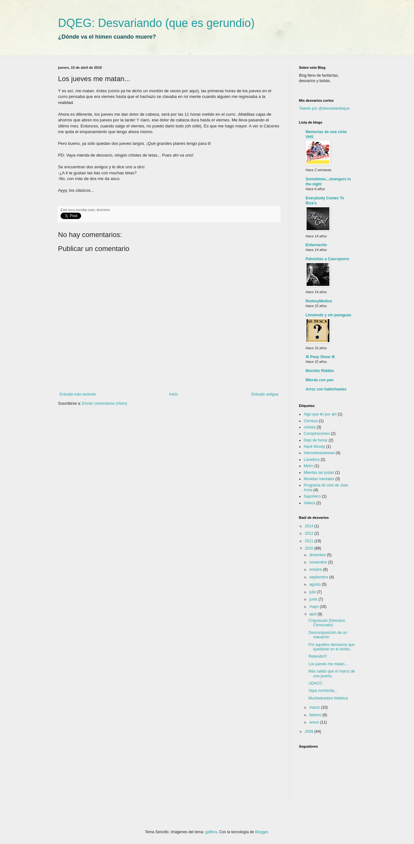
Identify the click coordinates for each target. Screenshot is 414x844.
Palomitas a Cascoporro (327, 259)
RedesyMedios (319, 301)
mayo (314, 606)
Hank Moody (314, 446)
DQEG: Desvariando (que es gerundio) (156, 22)
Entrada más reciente (78, 394)
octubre (316, 569)
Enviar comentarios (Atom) (104, 403)
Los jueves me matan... (328, 664)
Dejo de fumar (315, 440)
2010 (309, 548)
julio (313, 592)
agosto (315, 584)
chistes (309, 427)
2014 (309, 526)
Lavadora (312, 459)
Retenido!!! (317, 656)
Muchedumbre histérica (328, 698)
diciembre (318, 555)
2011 (309, 541)
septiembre (319, 577)
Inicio (173, 394)
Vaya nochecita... (322, 690)
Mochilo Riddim (320, 371)
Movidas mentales (319, 479)
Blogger (261, 832)
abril (313, 614)
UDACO (315, 683)
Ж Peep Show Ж (320, 357)
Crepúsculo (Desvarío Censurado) (326, 622)
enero (314, 722)
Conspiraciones (317, 433)
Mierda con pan (319, 380)
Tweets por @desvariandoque (324, 108)
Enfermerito (316, 245)
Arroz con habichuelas (326, 389)
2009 (309, 731)
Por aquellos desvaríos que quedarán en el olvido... (331, 646)
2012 (309, 533)
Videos (309, 503)
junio (314, 599)
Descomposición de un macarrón (327, 634)
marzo (315, 707)
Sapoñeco (312, 496)
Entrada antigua (264, 394)
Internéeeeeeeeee (319, 453)
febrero (315, 715)
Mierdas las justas (319, 472)
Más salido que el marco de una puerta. (331, 673)
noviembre (318, 562)
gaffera (211, 832)
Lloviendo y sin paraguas (328, 315)
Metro (309, 466)
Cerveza (311, 421)
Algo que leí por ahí (320, 414)
